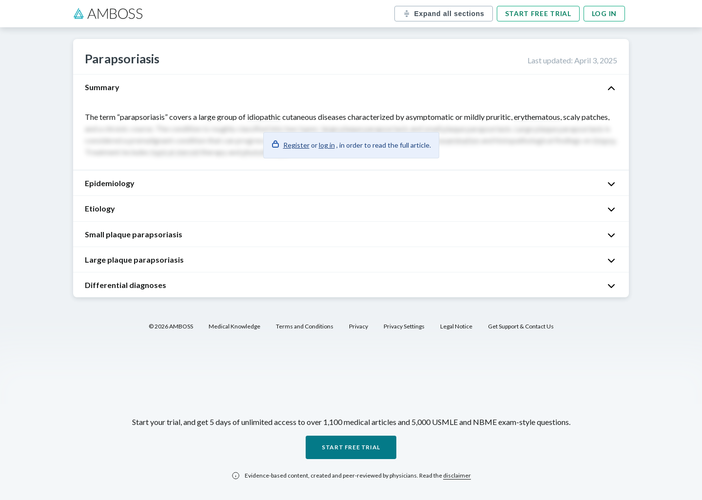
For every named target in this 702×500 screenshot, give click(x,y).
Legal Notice (456, 326)
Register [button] (296, 145)
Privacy (358, 326)
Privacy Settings (404, 326)
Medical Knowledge (234, 326)
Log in (604, 13)
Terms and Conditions (304, 326)
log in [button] (327, 145)
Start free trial (538, 13)
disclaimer (457, 475)
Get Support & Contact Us (521, 326)
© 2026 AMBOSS (171, 326)
